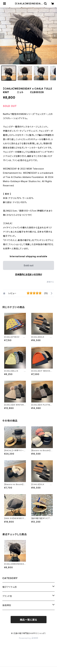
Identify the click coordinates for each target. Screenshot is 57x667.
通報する (50, 282)
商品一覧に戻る (28, 619)
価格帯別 (6, 605)
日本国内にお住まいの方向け (28, 274)
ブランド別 (7, 596)
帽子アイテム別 (9, 587)
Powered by (28, 638)
